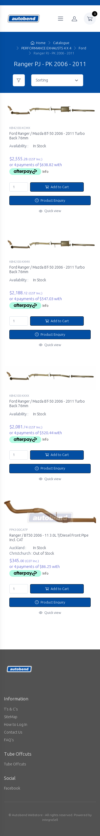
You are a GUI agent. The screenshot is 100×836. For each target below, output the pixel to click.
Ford (82, 48)
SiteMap (10, 717)
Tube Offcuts (15, 764)
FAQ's (9, 740)
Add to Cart (57, 187)
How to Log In (15, 724)
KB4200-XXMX (19, 261)
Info (45, 171)
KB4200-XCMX (19, 128)
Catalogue (61, 43)
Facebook (12, 788)
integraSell (50, 819)
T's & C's (11, 709)
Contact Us (13, 732)
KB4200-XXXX (19, 395)
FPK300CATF (18, 529)
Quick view (50, 211)
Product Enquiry (50, 200)
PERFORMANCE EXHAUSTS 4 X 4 (46, 48)
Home (38, 43)
